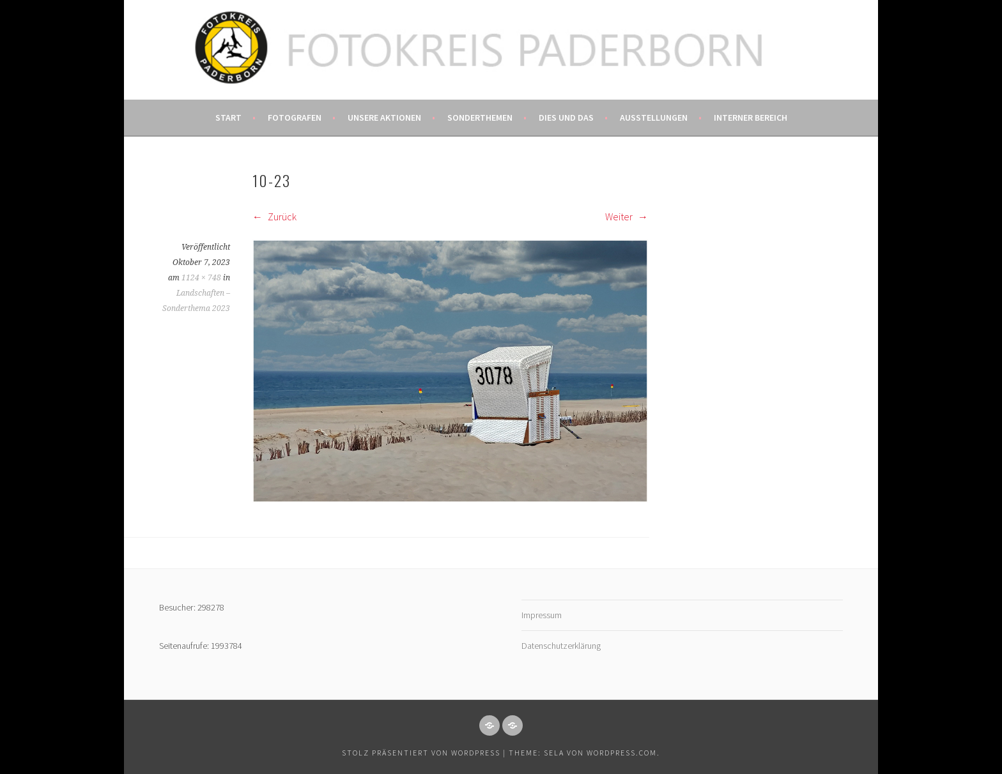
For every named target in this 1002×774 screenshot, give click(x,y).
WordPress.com (622, 752)
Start (228, 117)
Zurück (274, 216)
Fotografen (294, 117)
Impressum (541, 615)
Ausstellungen (654, 117)
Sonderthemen (480, 117)
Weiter (626, 216)
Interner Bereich (750, 117)
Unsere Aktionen (384, 117)
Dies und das (566, 117)
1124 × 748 (201, 277)
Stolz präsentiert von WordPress (421, 752)
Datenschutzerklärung (561, 645)
